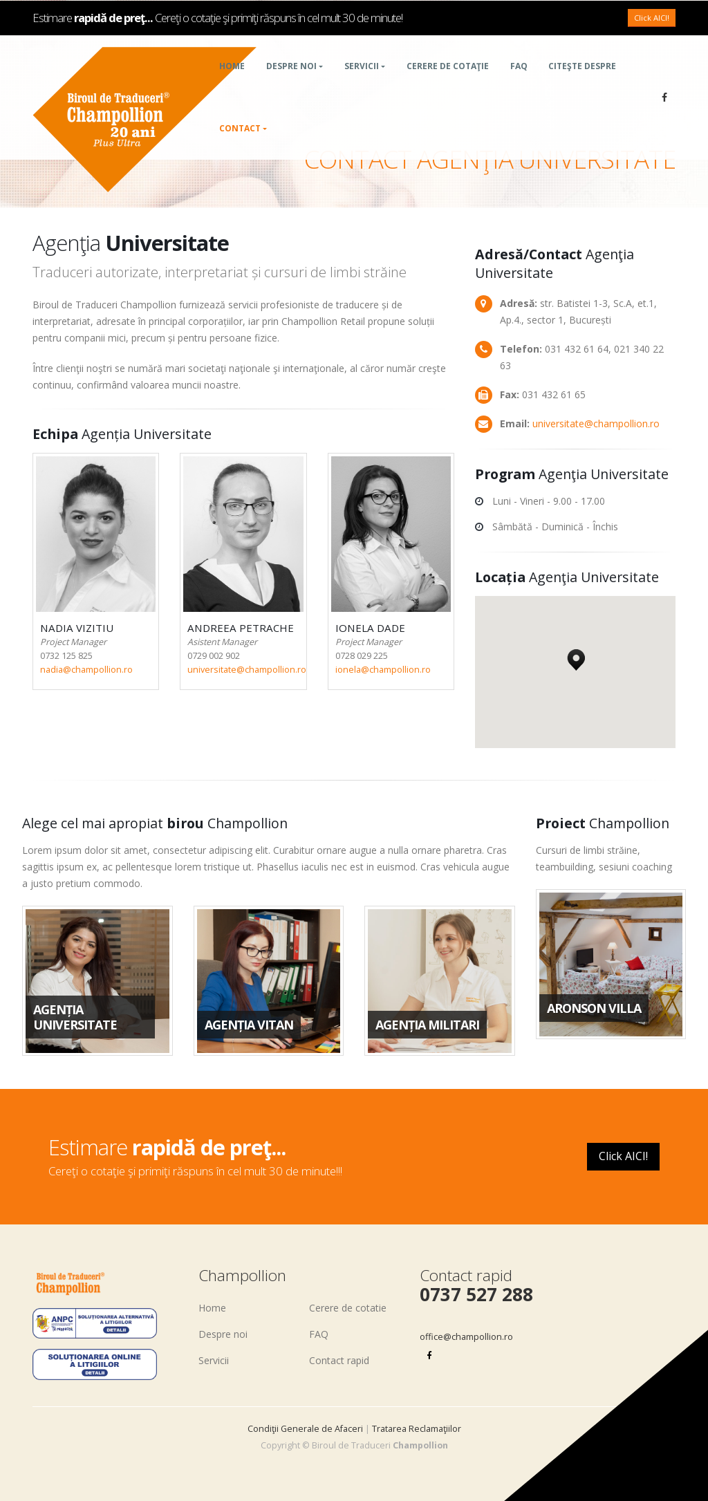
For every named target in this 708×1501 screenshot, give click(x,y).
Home (232, 82)
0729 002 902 (213, 656)
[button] (576, 656)
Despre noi (291, 82)
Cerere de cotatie (347, 1307)
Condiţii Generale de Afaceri (305, 1429)
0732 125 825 (66, 656)
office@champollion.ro (466, 1337)
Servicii (361, 82)
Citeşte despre (582, 82)
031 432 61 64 (576, 348)
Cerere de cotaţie (448, 82)
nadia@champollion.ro (86, 669)
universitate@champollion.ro (246, 669)
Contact (240, 145)
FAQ (519, 82)
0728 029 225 (361, 656)
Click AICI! (651, 34)
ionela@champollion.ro (383, 669)
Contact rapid (339, 1360)
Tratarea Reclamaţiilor (416, 1429)
